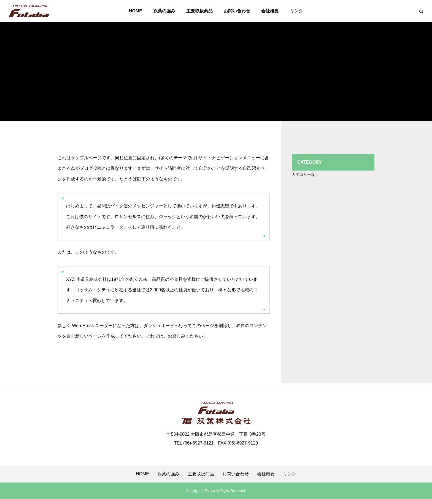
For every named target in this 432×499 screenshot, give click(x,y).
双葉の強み (164, 11)
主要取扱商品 (199, 11)
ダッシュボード (159, 325)
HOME (135, 11)
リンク (296, 11)
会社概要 (270, 11)
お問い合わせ (237, 11)
